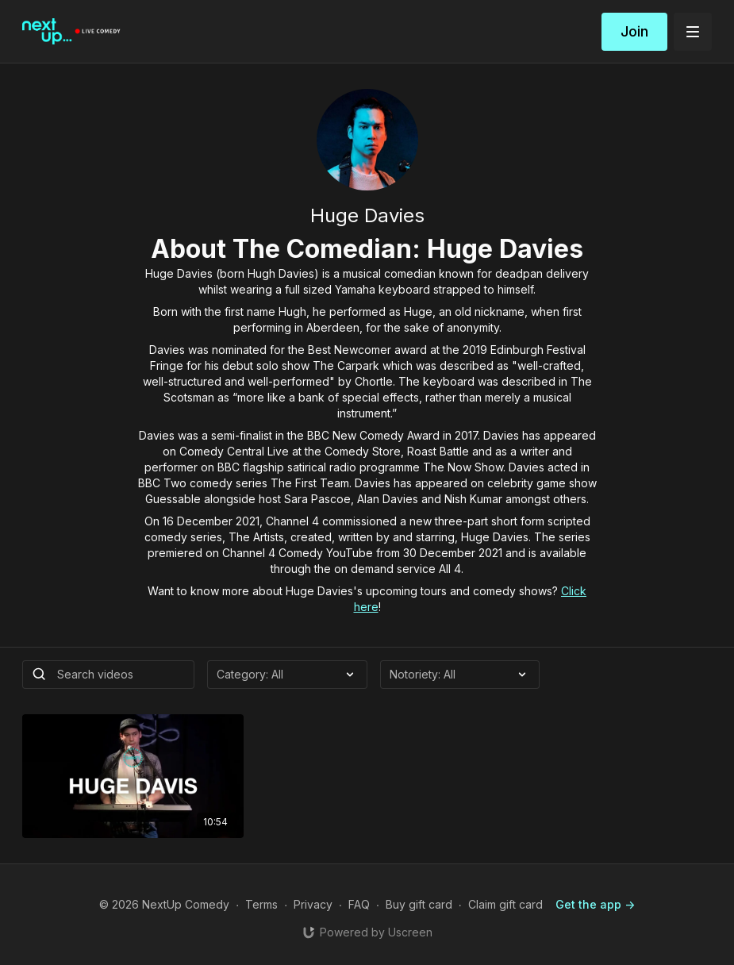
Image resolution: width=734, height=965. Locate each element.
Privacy (313, 904)
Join (634, 31)
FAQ (359, 904)
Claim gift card (505, 904)
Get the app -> (595, 904)
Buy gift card (419, 904)
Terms (261, 904)
